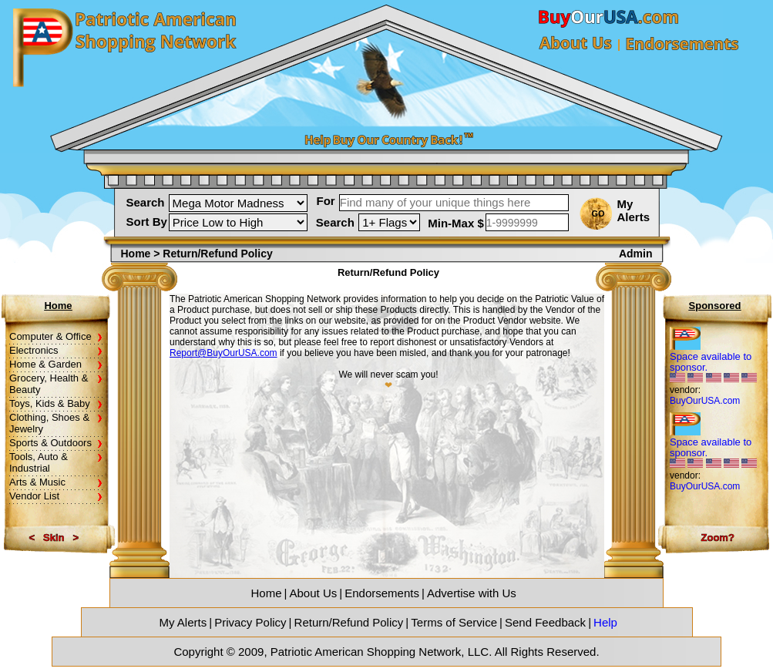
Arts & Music (37, 482)
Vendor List (34, 496)
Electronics (34, 350)
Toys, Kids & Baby (49, 403)
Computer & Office (50, 336)
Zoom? (717, 537)
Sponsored (715, 305)
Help (605, 622)
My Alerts (633, 210)
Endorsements (381, 593)
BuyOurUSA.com (705, 400)
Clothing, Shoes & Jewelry (49, 423)
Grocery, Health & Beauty (48, 383)
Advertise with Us (471, 593)
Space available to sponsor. (710, 362)
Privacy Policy (250, 622)
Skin (53, 537)
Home (137, 253)
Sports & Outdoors (50, 443)
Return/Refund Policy (349, 622)
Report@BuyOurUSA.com (223, 353)
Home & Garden (45, 364)
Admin (636, 253)
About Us (314, 593)
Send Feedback (545, 622)
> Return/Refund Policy (212, 253)
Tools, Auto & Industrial (38, 462)
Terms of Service (454, 622)
